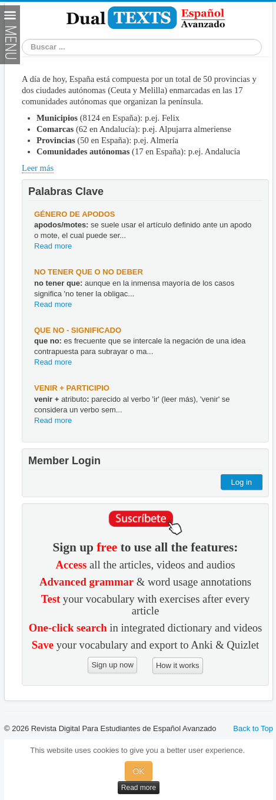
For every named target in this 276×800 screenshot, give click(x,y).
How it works (177, 665)
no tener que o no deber (88, 271)
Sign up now (112, 664)
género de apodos (74, 214)
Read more (53, 246)
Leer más (38, 168)
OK (138, 771)
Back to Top (253, 728)
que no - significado (77, 330)
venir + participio (71, 388)
